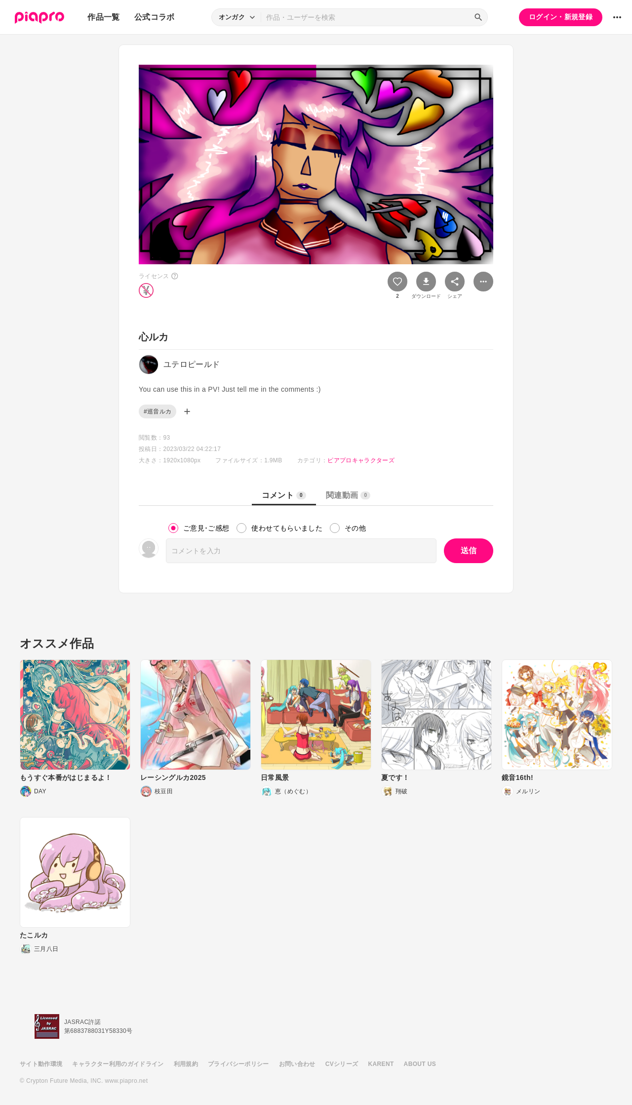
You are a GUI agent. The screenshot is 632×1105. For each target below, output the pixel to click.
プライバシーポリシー (238, 1064)
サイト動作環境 (41, 1064)
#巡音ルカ (157, 411)
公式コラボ (154, 17)
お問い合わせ (297, 1064)
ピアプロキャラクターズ (361, 460)
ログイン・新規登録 (560, 17)
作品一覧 (103, 17)
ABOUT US (420, 1064)
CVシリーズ (341, 1064)
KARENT (381, 1064)
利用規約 (186, 1064)
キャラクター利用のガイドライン (117, 1064)
